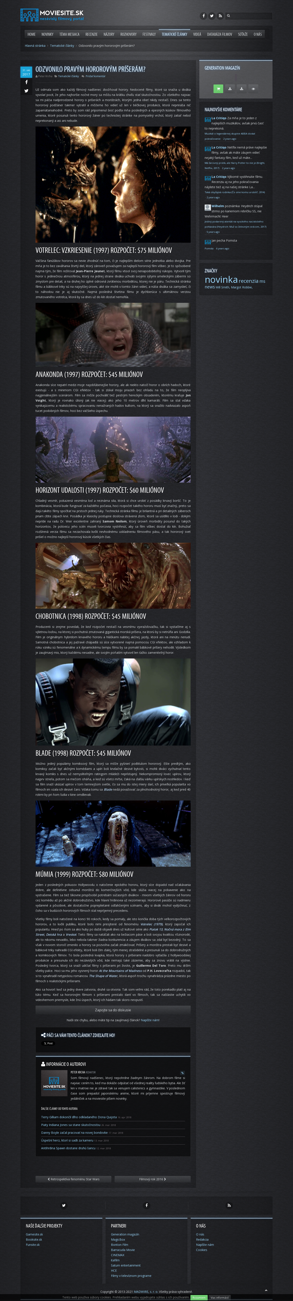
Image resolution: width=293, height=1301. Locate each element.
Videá (197, 34)
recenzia (249, 280)
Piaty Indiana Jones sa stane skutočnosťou (70, 1125)
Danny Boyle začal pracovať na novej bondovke (74, 1133)
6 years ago (222, 248)
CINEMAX (117, 1255)
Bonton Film (119, 1245)
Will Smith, (223, 287)
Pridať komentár (96, 76)
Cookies (201, 1250)
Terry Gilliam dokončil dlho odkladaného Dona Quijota (79, 1117)
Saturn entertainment (126, 1265)
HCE (114, 1270)
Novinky (47, 34)
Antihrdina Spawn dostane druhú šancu (68, 1148)
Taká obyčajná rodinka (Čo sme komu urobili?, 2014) (235, 192)
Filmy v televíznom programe (131, 1276)
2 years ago (229, 138)
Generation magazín (125, 1234)
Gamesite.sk (34, 1234)
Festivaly (149, 34)
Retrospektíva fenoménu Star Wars (74, 1179)
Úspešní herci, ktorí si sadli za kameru (67, 1140)
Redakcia (202, 1239)
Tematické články (174, 34)
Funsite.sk (33, 1245)
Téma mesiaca (69, 34)
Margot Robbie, (242, 287)
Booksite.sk (34, 1239)
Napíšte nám (150, 1020)
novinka (221, 279)
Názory (109, 34)
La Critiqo (219, 118)
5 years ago (213, 231)
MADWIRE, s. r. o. (146, 1292)
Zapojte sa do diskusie (113, 1010)
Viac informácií (220, 1297)
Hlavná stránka (35, 46)
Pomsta (209, 248)
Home (32, 34)
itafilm (115, 1260)
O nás (258, 34)
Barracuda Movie (123, 1250)
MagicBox (118, 1239)
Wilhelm (218, 206)
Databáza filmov (219, 34)
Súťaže (243, 34)
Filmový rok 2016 (152, 1179)
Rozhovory (128, 34)
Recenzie (92, 34)
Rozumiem (199, 1297)
